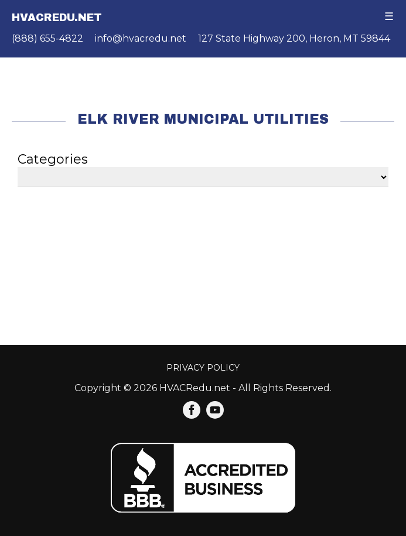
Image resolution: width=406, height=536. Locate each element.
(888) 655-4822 (47, 38)
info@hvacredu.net (140, 38)
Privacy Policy (203, 367)
